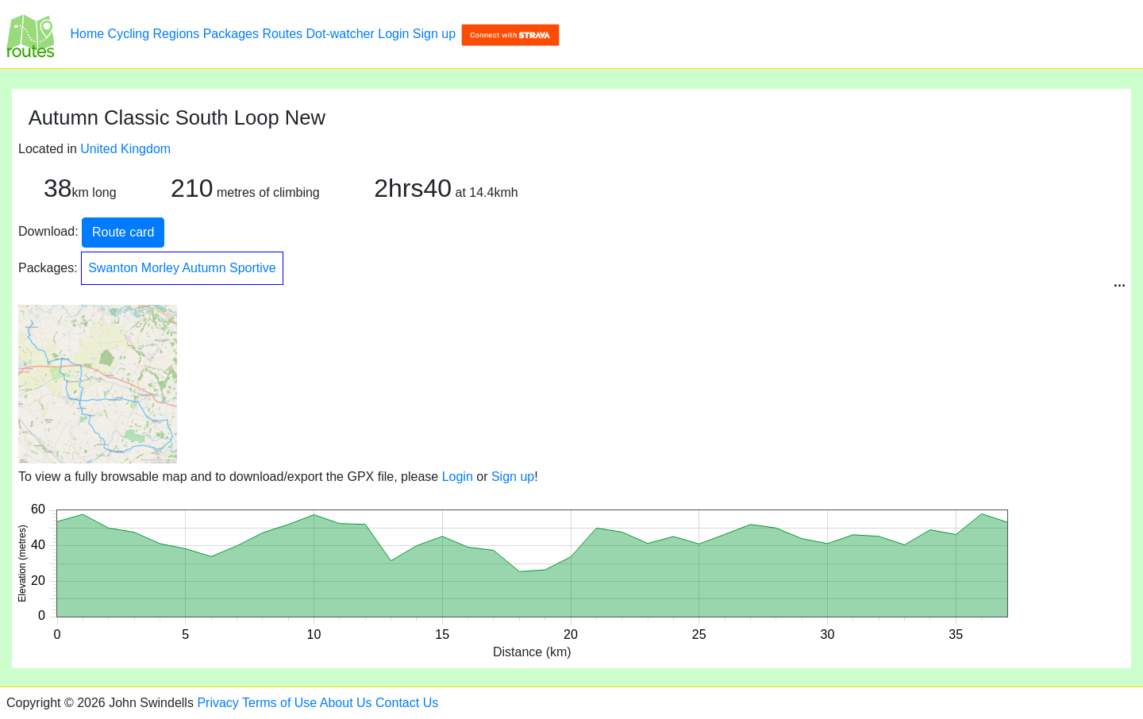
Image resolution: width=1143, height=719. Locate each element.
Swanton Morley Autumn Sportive (182, 268)
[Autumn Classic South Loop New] (30, 34)
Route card (123, 232)
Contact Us (406, 702)
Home (87, 33)
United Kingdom (125, 149)
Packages (231, 33)
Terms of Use (279, 702)
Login (393, 33)
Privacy (217, 702)
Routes (282, 33)
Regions (176, 33)
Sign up (434, 33)
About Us (346, 702)
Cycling (128, 33)
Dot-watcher (340, 33)
